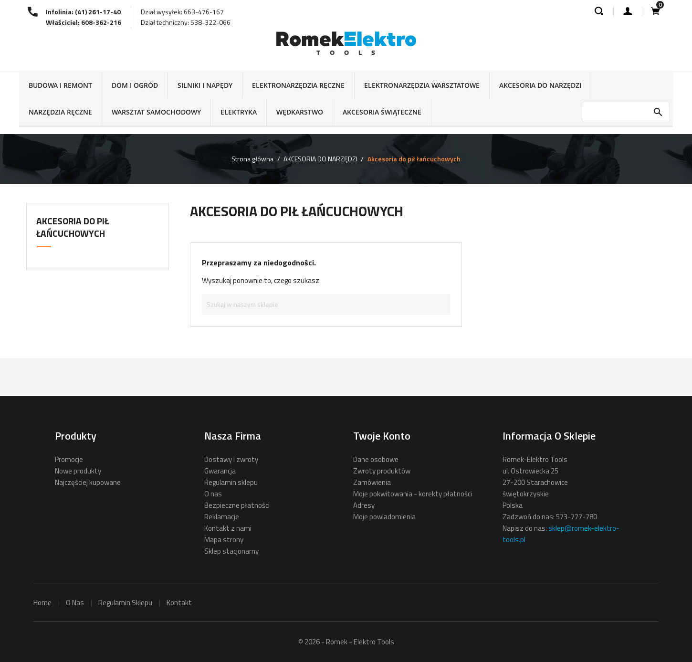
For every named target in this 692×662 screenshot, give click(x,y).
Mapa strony (223, 539)
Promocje (69, 459)
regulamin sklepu (125, 602)
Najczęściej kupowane (88, 482)
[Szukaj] (326, 304)
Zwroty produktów (381, 470)
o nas (75, 602)
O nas (213, 493)
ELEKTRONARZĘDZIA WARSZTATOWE (422, 85)
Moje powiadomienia (384, 516)
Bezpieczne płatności (237, 505)
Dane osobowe (375, 459)
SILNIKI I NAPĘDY (205, 85)
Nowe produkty (78, 470)
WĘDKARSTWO (299, 111)
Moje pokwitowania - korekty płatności (412, 493)
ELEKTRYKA (238, 111)
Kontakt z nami (228, 528)
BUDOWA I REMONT (60, 85)
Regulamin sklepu (231, 482)
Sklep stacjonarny (231, 551)
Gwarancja (220, 470)
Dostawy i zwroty (231, 459)
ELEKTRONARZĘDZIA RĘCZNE (298, 85)
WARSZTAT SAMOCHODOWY (156, 111)
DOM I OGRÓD (135, 85)
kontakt (179, 602)
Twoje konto (381, 436)
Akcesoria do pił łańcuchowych (72, 227)
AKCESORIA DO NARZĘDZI (540, 85)
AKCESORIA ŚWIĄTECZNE (382, 111)
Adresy (364, 505)
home (42, 602)
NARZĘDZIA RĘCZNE (60, 111)
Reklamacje (221, 516)
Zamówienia (372, 482)
